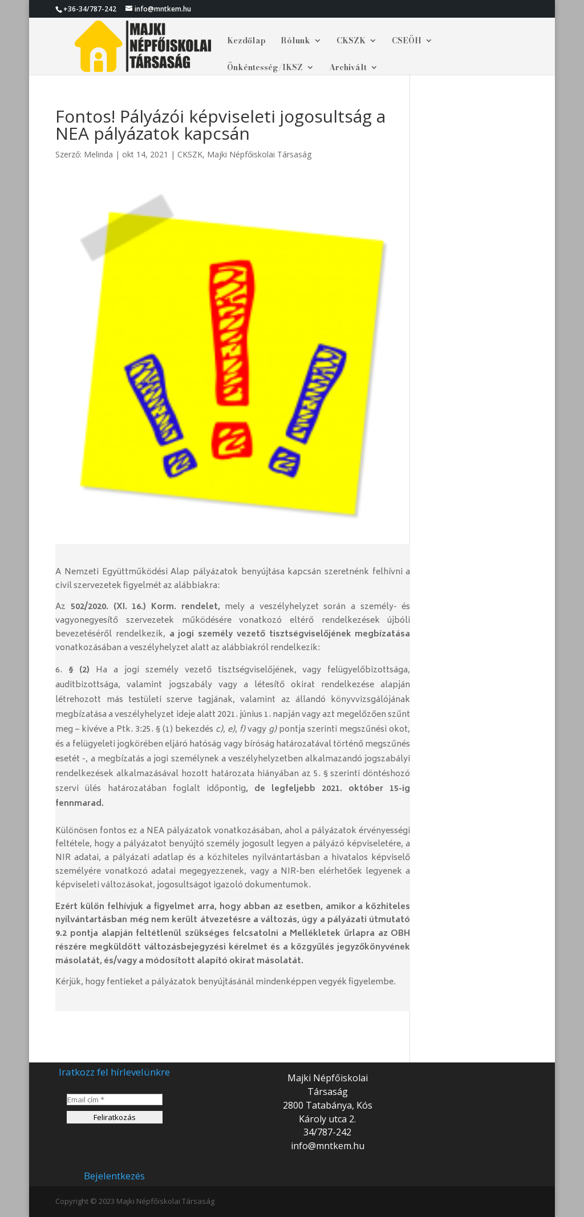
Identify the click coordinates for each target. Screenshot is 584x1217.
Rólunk (295, 41)
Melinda (98, 154)
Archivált (348, 68)
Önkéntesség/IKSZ (265, 68)
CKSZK (351, 41)
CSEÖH (406, 41)
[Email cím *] (114, 1099)
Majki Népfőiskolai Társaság (259, 154)
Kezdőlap (246, 41)
